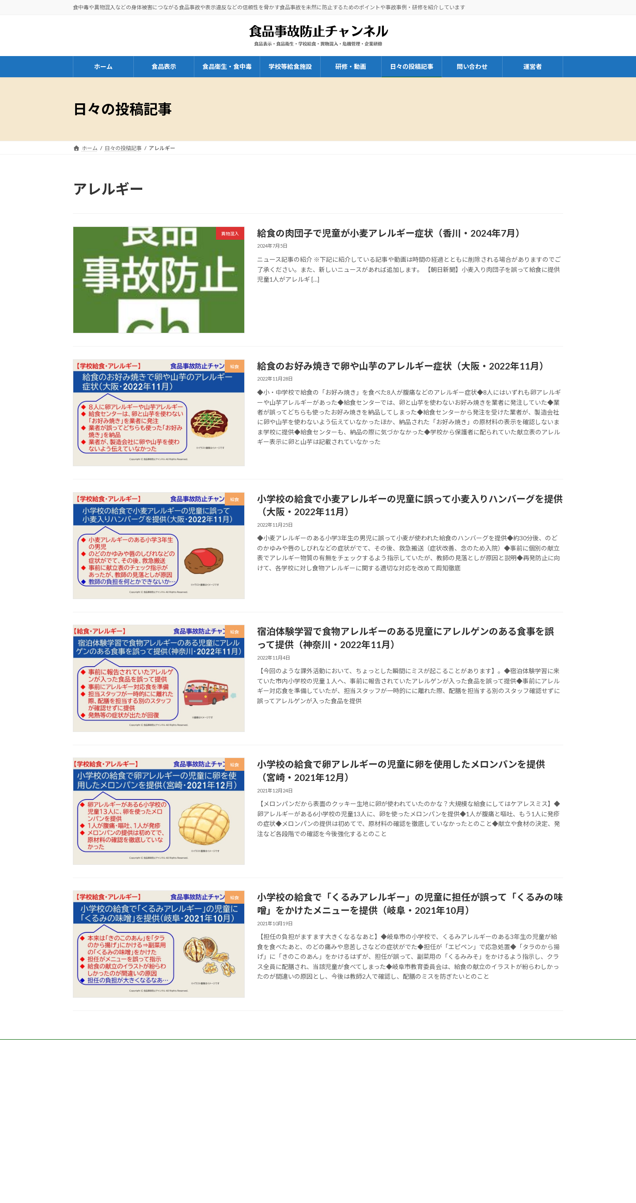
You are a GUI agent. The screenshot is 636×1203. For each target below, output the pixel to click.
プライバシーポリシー (462, 1093)
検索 (537, 1152)
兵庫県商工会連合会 (275, 1071)
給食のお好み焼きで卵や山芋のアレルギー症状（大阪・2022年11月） (403, 365)
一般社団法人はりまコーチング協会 (115, 1074)
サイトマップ (452, 1117)
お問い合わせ (304, 1112)
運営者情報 (449, 1070)
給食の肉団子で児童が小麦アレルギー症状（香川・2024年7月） (391, 232)
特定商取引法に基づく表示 (468, 1082)
